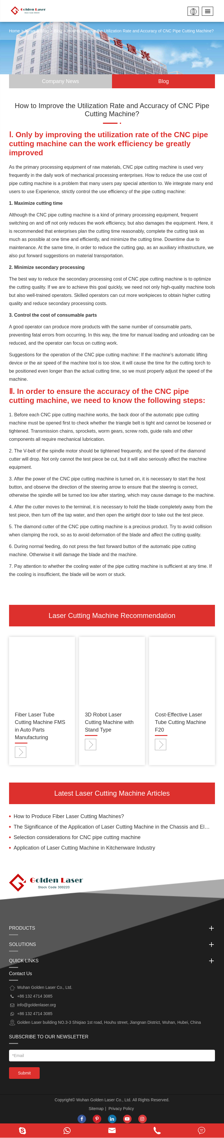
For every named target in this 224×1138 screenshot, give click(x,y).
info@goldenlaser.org (36, 1005)
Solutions (112, 944)
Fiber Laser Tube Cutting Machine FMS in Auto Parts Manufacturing (40, 726)
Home (14, 31)
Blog (58, 31)
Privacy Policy (121, 1108)
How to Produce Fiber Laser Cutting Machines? (69, 816)
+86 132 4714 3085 (34, 1013)
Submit (24, 1073)
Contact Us (20, 973)
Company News (60, 81)
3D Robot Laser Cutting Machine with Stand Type (109, 722)
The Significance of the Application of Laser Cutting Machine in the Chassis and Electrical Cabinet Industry (114, 827)
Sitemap (96, 1108)
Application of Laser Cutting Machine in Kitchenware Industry (84, 848)
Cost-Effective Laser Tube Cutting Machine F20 (180, 722)
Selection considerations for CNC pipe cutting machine (77, 837)
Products (112, 928)
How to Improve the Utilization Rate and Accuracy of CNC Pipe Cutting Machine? (140, 31)
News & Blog (36, 31)
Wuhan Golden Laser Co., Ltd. (103, 1100)
